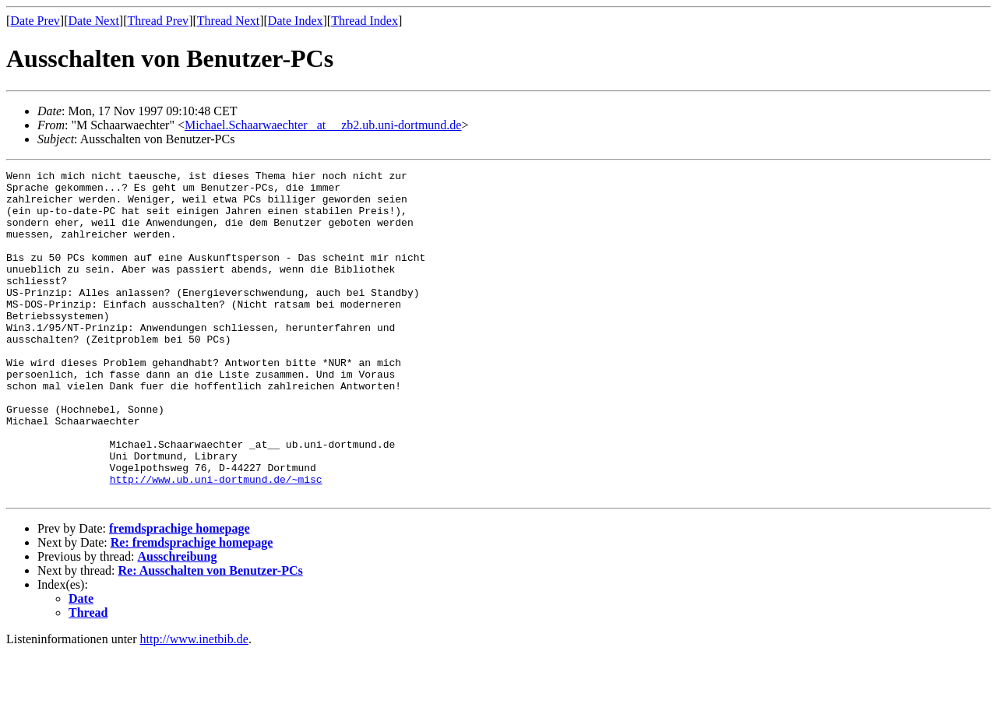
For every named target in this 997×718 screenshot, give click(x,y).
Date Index (295, 20)
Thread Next (228, 20)
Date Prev (35, 20)
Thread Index (364, 20)
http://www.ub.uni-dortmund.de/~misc (216, 542)
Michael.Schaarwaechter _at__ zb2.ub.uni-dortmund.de (323, 125)
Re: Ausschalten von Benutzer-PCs (210, 635)
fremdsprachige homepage (179, 593)
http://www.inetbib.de (194, 704)
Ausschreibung (177, 621)
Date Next (94, 20)
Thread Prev (157, 20)
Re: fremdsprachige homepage (192, 607)
